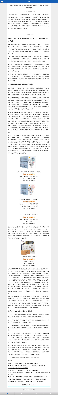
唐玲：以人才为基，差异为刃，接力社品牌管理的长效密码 (23, 363)
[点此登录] (33, 384)
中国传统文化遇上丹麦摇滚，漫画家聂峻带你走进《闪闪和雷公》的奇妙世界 (27, 376)
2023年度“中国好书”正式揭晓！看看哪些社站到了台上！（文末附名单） (26, 381)
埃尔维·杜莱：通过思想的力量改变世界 (18, 368)
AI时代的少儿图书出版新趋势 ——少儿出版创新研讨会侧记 (23, 370)
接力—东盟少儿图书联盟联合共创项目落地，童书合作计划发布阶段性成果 (27, 379)
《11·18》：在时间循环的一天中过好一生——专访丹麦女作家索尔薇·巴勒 (26, 365)
